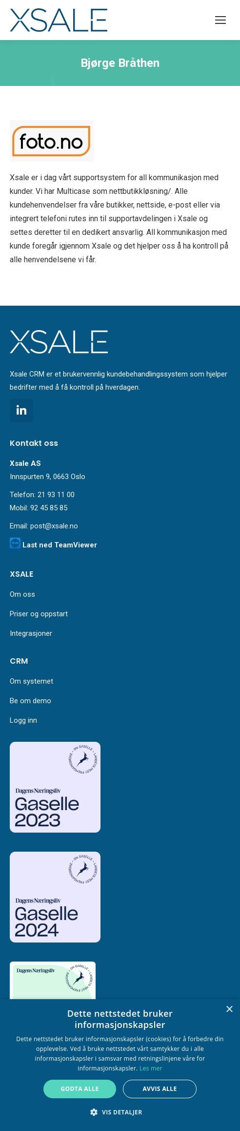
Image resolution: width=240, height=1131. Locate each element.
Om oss (22, 594)
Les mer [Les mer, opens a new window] (151, 1068)
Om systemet (31, 681)
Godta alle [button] (79, 1089)
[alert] (120, 1065)
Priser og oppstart (39, 613)
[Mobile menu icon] (220, 20)
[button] (120, 1112)
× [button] (229, 1009)
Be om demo (30, 700)
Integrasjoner (31, 633)
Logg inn (23, 720)
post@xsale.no (54, 526)
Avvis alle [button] (159, 1089)
